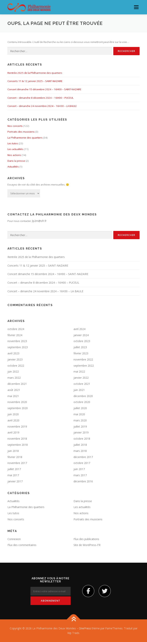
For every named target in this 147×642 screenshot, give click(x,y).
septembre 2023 (17, 347)
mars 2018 (80, 451)
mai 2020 (79, 414)
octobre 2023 (82, 341)
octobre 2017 (82, 463)
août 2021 (13, 390)
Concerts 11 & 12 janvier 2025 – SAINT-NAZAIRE (34, 81)
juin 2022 (13, 371)
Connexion (14, 539)
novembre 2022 (83, 359)
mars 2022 (14, 377)
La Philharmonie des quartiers (24, 137)
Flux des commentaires (21, 545)
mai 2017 (13, 475)
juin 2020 (13, 414)
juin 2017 (79, 469)
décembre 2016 (83, 481)
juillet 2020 (80, 408)
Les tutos (12, 143)
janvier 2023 (15, 359)
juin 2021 (79, 390)
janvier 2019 (81, 432)
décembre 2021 (17, 384)
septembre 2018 (17, 445)
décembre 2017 (83, 457)
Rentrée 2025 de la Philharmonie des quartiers (34, 73)
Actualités (13, 166)
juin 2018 (13, 451)
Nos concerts (15, 126)
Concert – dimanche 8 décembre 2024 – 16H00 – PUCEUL (40, 97)
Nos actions (14, 155)
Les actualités (15, 149)
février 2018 (14, 457)
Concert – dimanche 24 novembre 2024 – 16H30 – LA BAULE (42, 106)
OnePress (85, 628)
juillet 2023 (80, 347)
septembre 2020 (17, 408)
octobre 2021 (82, 384)
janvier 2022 (81, 377)
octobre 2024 (15, 329)
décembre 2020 (83, 396)
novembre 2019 (17, 426)
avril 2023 (13, 353)
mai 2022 (79, 371)
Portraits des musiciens (21, 131)
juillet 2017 (14, 469)
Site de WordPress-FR (87, 545)
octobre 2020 (82, 402)
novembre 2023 (17, 341)
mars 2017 (80, 475)
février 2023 (81, 353)
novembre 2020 (17, 402)
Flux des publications (86, 539)
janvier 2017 (15, 481)
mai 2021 (13, 396)
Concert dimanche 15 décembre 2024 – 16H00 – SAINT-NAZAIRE (44, 89)
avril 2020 (13, 420)
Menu (136, 7)
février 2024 (14, 335)
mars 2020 (80, 420)
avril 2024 (79, 329)
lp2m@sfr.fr (39, 221)
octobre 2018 (82, 438)
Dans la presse (16, 161)
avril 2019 (13, 432)
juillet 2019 (80, 426)
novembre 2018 (17, 438)
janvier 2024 (81, 335)
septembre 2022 (84, 365)
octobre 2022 (15, 365)
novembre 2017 (17, 463)
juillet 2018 (80, 445)
